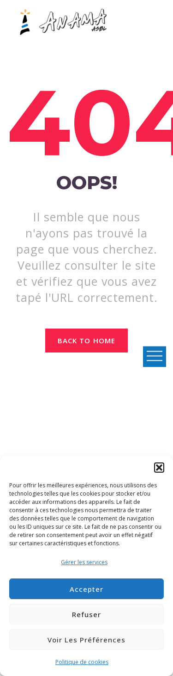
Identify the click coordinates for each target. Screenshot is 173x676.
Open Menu (154, 356)
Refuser (86, 614)
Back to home (86, 340)
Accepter (86, 589)
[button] (159, 467)
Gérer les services (84, 562)
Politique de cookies (81, 662)
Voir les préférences (86, 639)
